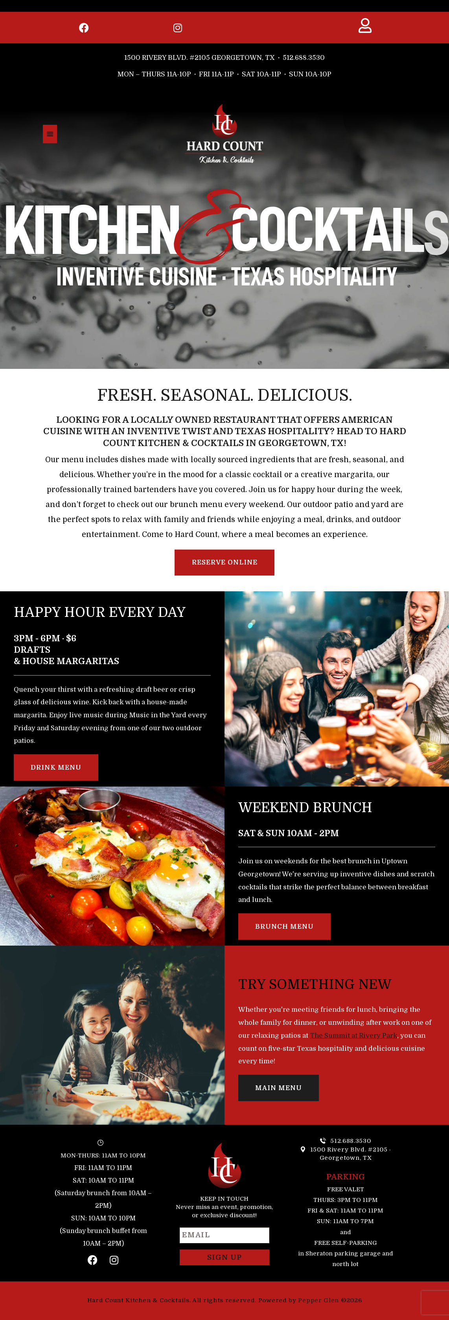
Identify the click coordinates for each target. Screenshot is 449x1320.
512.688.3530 (304, 57)
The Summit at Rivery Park (353, 1035)
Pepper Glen (318, 1300)
